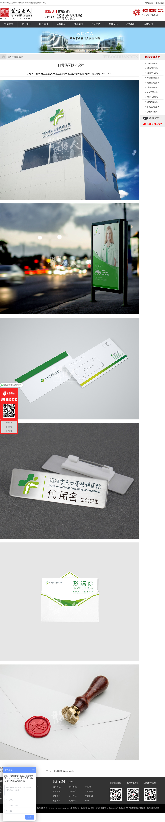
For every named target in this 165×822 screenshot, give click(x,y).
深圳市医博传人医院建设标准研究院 (132, 808)
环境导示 (73, 796)
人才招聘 (148, 24)
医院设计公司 (42, 808)
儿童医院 (89, 792)
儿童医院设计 (153, 87)
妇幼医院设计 (153, 92)
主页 (10, 57)
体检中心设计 (153, 73)
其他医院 (73, 801)
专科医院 (73, 787)
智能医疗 (73, 792)
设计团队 (96, 24)
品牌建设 (61, 24)
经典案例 (78, 24)
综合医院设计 (153, 83)
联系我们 (160, 3)
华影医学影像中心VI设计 (64, 771)
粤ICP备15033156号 (111, 808)
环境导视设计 (153, 102)
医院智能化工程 (153, 808)
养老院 (88, 787)
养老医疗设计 (153, 68)
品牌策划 (89, 796)
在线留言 (149, 3)
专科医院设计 (153, 63)
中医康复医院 (153, 78)
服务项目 (43, 24)
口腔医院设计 (153, 107)
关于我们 (26, 24)
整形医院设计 (153, 97)
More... (88, 801)
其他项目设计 (153, 111)
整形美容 (57, 801)
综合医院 (57, 787)
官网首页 (8, 24)
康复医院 (57, 792)
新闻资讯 (113, 24)
